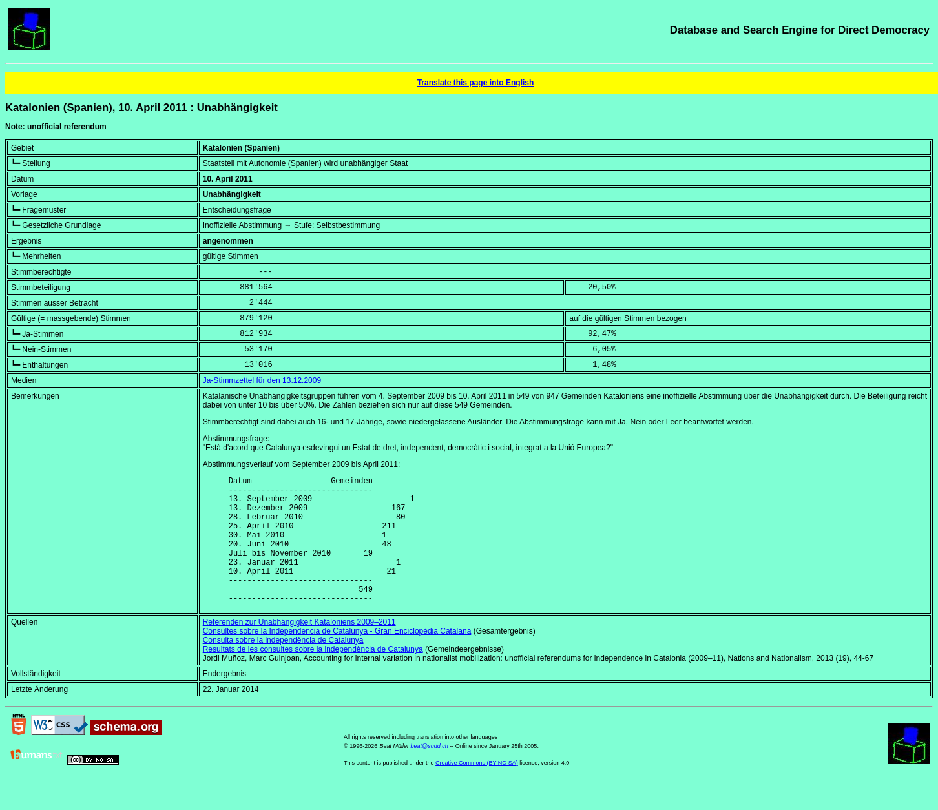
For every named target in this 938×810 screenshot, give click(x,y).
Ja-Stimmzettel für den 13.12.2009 (262, 380)
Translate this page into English (475, 82)
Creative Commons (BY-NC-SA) (476, 790)
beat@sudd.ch (429, 773)
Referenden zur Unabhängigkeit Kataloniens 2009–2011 (299, 649)
